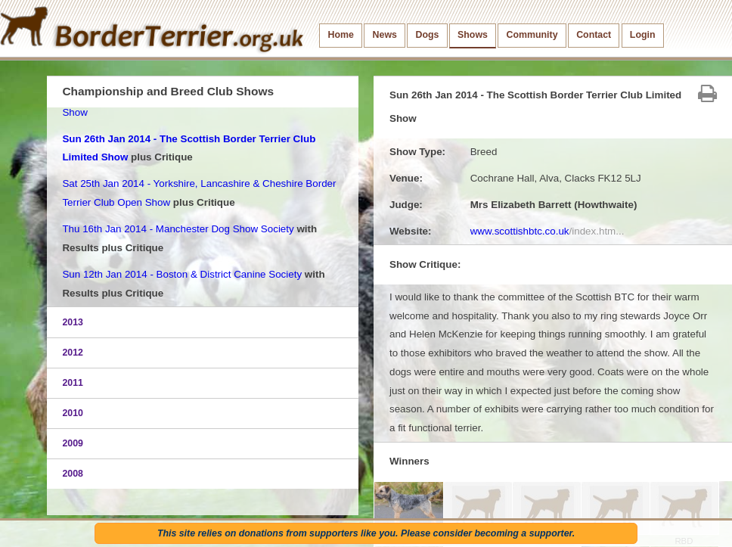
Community (532, 35)
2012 (72, 352)
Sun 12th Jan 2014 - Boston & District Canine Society (182, 274)
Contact (593, 35)
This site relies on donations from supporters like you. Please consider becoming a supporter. (366, 533)
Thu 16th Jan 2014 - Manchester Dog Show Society (177, 229)
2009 (72, 443)
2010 (72, 413)
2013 (72, 322)
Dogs (427, 35)
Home (341, 35)
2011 (72, 383)
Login (643, 35)
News (385, 35)
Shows (473, 35)
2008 (72, 473)
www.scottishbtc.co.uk (547, 231)
